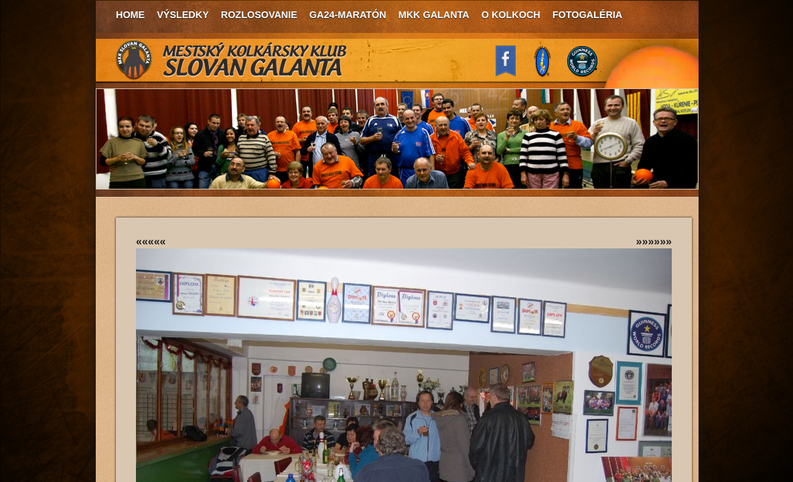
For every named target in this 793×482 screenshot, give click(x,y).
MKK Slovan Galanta (232, 60)
